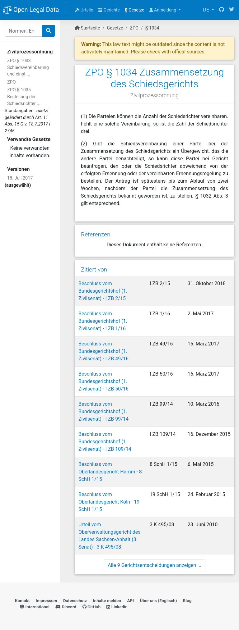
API (130, 600)
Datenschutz (75, 600)
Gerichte (109, 9)
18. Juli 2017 (20, 178)
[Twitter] (232, 10)
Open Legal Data (30, 10)
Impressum (46, 600)
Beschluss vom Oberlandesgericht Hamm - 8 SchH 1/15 (110, 471)
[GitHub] (222, 10)
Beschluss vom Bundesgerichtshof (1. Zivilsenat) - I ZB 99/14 (103, 411)
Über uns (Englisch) (158, 600)
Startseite (90, 28)
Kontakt (22, 600)
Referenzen (95, 234)
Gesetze (134, 9)
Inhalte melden (107, 600)
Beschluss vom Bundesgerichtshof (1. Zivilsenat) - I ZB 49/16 (103, 351)
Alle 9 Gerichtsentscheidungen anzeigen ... (154, 565)
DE (206, 10)
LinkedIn (116, 606)
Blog (187, 600)
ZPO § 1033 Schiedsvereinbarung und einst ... (28, 67)
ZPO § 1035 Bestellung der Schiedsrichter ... (23, 96)
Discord (65, 606)
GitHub (91, 606)
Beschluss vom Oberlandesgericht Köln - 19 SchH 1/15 (108, 501)
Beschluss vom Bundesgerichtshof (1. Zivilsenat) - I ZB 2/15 (102, 291)
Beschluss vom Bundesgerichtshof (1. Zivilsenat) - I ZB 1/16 (102, 321)
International (34, 606)
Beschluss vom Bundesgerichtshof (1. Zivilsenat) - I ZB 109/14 (104, 441)
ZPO (11, 82)
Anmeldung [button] (163, 9)
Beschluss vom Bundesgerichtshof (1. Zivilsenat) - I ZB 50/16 (103, 381)
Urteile (84, 9)
